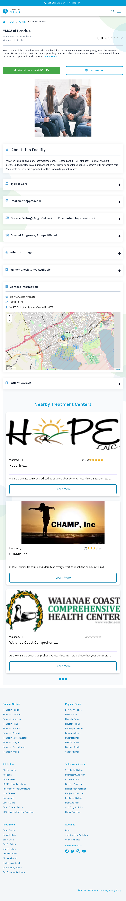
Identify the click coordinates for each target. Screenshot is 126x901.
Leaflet (117, 369)
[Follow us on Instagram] (78, 851)
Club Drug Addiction (74, 808)
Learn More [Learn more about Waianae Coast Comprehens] (63, 666)
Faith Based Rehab (11, 863)
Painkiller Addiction (73, 784)
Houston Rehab (72, 724)
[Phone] (31, 70)
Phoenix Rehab (72, 738)
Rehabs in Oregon (11, 743)
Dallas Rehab (71, 715)
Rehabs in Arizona (11, 729)
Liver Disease (9, 794)
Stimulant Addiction (74, 770)
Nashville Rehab (72, 719)
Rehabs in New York (12, 719)
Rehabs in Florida (11, 710)
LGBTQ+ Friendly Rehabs (14, 784)
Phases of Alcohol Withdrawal (16, 789)
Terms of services (99, 891)
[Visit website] (94, 70)
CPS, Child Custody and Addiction (18, 812)
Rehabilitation (9, 835)
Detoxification (9, 831)
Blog (67, 831)
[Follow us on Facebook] (67, 851)
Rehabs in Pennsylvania (14, 747)
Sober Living (8, 840)
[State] (13, 22)
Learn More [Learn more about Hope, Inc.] (63, 489)
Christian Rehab (10, 854)
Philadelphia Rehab (74, 729)
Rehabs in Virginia (11, 752)
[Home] (5, 22)
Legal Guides (9, 803)
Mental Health (9, 770)
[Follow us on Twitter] (72, 851)
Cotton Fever (9, 780)
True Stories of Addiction (76, 835)
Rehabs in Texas (10, 724)
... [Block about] (49, 56)
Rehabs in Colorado (12, 733)
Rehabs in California (12, 715)
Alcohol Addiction (73, 780)
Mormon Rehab (10, 858)
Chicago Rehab (72, 752)
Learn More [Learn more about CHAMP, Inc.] (63, 577)
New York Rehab (72, 743)
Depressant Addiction (75, 775)
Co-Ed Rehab (9, 845)
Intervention (8, 798)
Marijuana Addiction (74, 794)
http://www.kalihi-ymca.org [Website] (22, 297)
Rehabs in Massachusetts (15, 738)
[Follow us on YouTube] (84, 851)
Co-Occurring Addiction (14, 872)
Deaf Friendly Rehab (12, 868)
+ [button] (9, 316)
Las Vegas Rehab (73, 733)
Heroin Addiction (73, 812)
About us (70, 825)
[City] (24, 22)
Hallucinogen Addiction (75, 789)
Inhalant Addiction (73, 798)
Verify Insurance (72, 840)
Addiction (8, 764)
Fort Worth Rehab (73, 710)
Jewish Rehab (9, 849)
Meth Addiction (72, 803)
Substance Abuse (75, 764)
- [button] (9, 320)
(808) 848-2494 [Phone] (17, 302)
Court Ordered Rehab (13, 808)
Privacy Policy (114, 891)
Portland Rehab (72, 747)
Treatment (9, 825)
